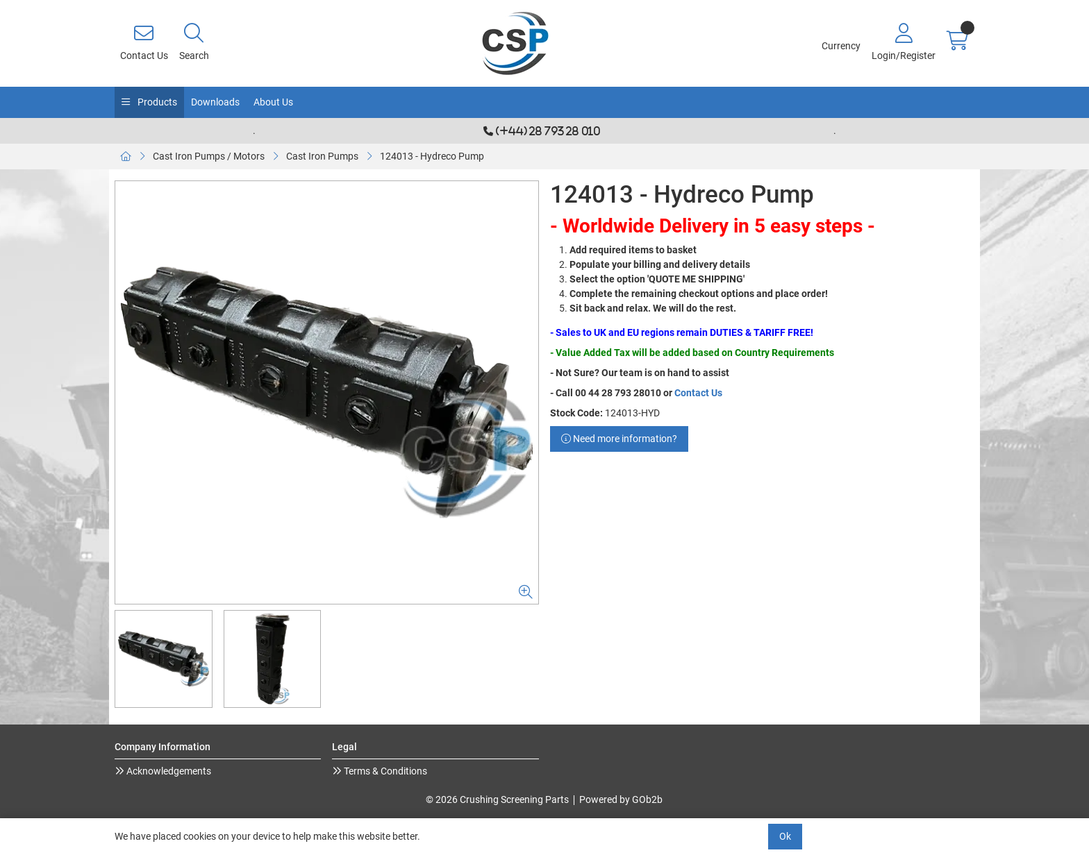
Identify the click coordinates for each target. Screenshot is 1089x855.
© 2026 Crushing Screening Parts (497, 799)
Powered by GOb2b (621, 799)
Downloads (215, 102)
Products (156, 102)
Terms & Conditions (384, 771)
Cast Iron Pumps (322, 156)
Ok (785, 836)
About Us (273, 102)
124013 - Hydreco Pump (432, 156)
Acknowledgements (167, 771)
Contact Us (698, 392)
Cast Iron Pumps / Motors (209, 156)
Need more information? (619, 438)
